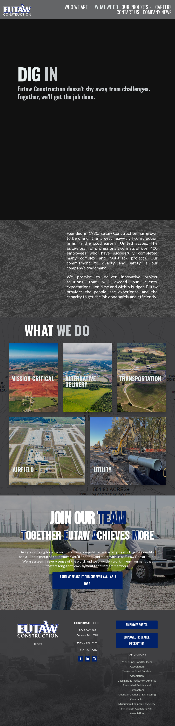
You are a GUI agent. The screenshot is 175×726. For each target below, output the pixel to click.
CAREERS (163, 8)
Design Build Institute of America (136, 680)
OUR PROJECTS (135, 8)
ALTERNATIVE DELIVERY (80, 381)
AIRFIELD (23, 469)
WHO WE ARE (76, 8)
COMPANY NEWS (157, 13)
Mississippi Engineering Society (136, 703)
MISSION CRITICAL (32, 378)
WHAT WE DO (106, 8)
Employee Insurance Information (137, 640)
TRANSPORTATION (140, 378)
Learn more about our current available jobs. (87, 580)
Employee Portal (137, 625)
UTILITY (102, 469)
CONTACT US (128, 13)
